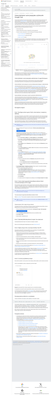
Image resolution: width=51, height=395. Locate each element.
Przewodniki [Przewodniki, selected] (7, 5)
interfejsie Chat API (39, 253)
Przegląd (2, 5)
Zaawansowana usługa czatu (32, 327)
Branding (31, 133)
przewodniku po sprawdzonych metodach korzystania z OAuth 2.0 (34, 319)
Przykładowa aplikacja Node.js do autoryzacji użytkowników (27, 325)
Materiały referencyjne (14, 5)
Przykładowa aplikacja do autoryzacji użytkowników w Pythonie (28, 323)
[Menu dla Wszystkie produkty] (33, 1)
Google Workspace (22, 13)
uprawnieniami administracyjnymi (43, 97)
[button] (6, 8)
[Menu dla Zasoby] (38, 1)
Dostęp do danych (39, 133)
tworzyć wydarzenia (21, 33)
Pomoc (29, 5)
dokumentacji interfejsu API (23, 100)
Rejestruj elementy (21, 35)
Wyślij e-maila (20, 37)
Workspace (7, 1)
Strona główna (16, 13)
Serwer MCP (21, 5)
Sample (25, 5)
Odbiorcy (34, 133)
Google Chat (3, 3)
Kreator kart (34, 5)
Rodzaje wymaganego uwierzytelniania (37, 73)
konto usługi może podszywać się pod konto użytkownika (26, 89)
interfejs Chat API (30, 290)
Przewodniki (31, 13)
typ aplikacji (19, 196)
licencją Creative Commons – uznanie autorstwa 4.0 (33, 341)
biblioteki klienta (36, 224)
